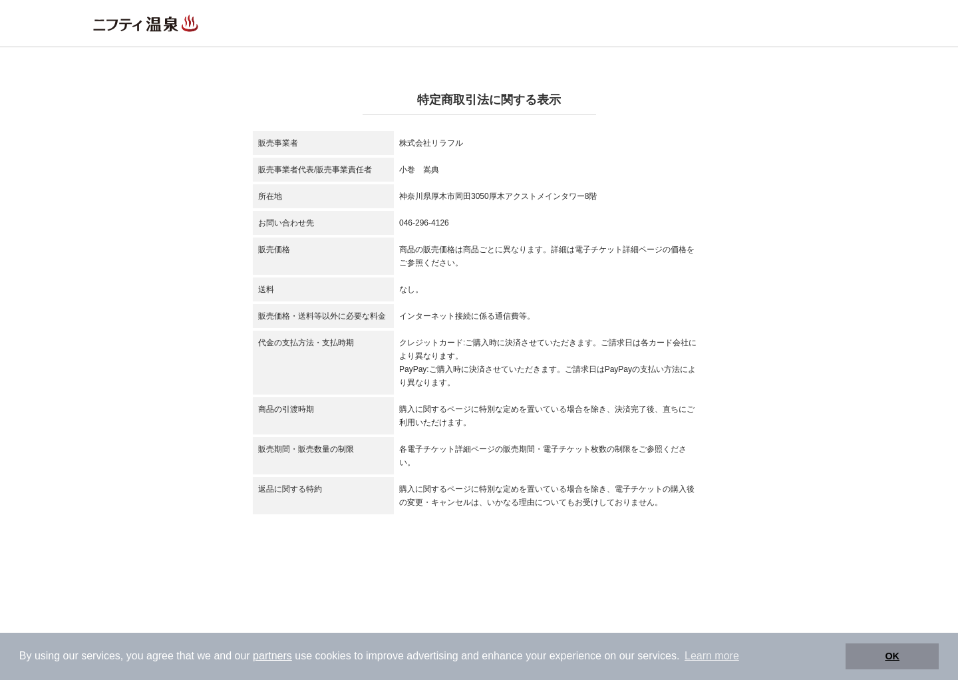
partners (272, 655)
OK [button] (892, 656)
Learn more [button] (712, 655)
